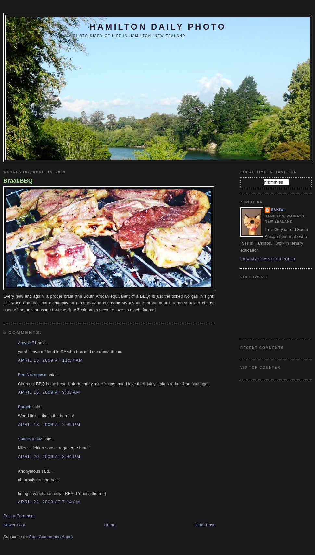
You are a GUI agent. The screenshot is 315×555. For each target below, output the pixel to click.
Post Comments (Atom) (51, 536)
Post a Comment (19, 515)
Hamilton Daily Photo (158, 26)
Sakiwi (278, 210)
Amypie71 (27, 342)
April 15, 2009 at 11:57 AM (50, 360)
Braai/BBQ (18, 181)
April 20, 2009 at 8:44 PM (49, 456)
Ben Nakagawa (32, 374)
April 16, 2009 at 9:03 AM (49, 392)
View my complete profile (268, 259)
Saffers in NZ (30, 439)
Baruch (24, 406)
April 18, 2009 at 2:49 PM (49, 424)
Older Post (204, 525)
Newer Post (14, 525)
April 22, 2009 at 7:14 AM (49, 502)
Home (110, 525)
